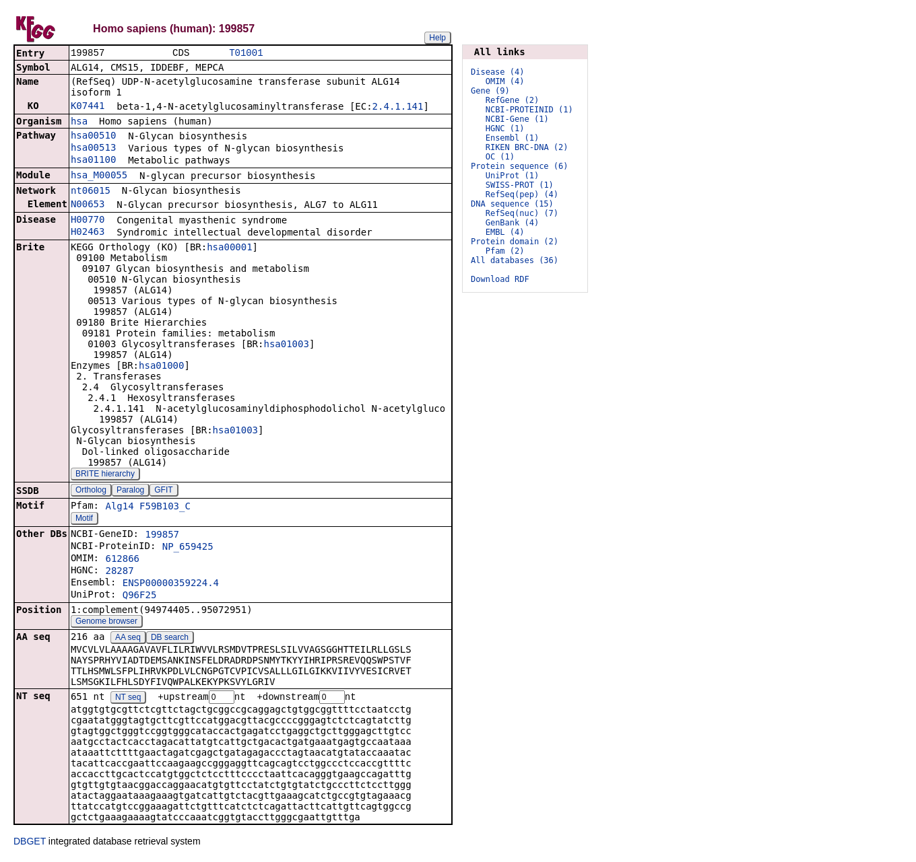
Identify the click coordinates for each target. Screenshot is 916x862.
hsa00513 (93, 148)
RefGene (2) (512, 100)
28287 (119, 572)
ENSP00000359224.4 (171, 584)
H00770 (88, 220)
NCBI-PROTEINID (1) (529, 109)
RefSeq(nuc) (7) (522, 213)
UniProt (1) (512, 175)
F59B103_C (165, 507)
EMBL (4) (505, 232)
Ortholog (90, 491)
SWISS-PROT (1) (520, 185)
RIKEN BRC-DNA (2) (527, 147)
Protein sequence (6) (519, 166)
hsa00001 (229, 248)
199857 (162, 535)
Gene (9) (490, 91)
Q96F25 (140, 596)
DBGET (29, 843)
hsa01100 (93, 160)
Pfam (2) (505, 251)
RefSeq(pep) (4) (522, 194)
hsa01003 (285, 345)
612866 (122, 559)
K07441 (88, 107)
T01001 (246, 53)
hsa (79, 122)
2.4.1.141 (398, 107)
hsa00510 (93, 136)
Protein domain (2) (514, 241)
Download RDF (500, 279)
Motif (84, 519)
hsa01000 (161, 366)
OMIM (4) (505, 81)
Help (437, 37)
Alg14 (119, 507)
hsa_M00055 (99, 176)
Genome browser (106, 622)
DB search (170, 638)
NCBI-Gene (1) (517, 119)
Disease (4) (497, 72)
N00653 (88, 205)
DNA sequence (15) (512, 204)
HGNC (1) (505, 128)
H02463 (88, 232)
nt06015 (90, 191)
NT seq (128, 699)
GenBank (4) (512, 222)
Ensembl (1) (512, 138)
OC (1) (500, 156)
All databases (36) (514, 260)
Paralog (130, 491)
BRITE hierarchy (105, 475)
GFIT (163, 491)
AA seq (128, 638)
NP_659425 (188, 547)
